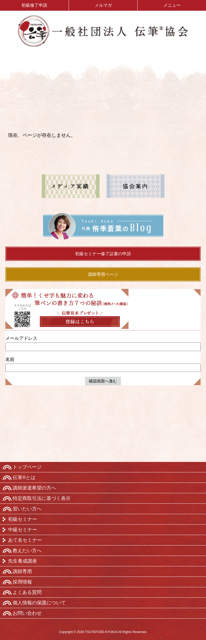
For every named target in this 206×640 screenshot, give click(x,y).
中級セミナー (22, 529)
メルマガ (103, 5)
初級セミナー (22, 519)
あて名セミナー (25, 540)
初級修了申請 (34, 5)
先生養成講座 (22, 561)
